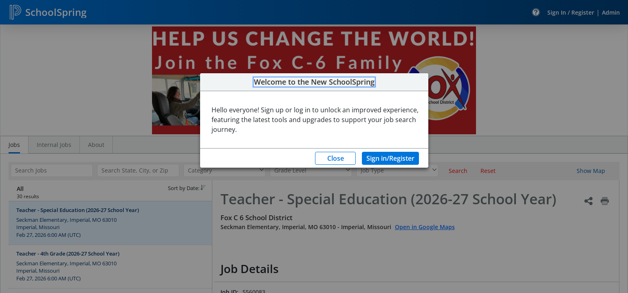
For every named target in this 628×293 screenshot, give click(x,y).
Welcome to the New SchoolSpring (314, 82)
